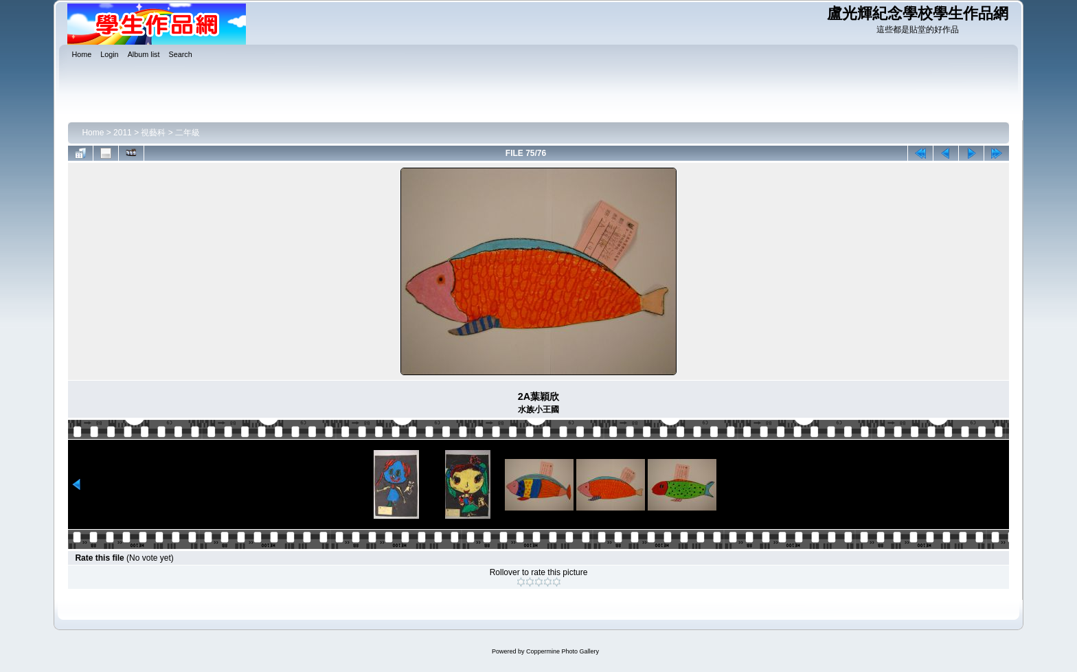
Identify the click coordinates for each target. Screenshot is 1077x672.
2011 (122, 132)
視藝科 (153, 132)
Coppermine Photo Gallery (562, 651)
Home (93, 132)
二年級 (187, 132)
